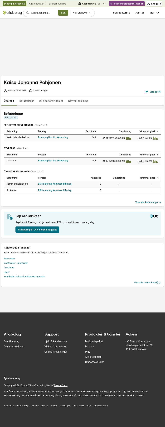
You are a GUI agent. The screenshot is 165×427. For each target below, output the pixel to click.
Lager (7, 272)
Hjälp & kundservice (55, 341)
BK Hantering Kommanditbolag (55, 183)
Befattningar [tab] (26, 100)
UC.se (89, 406)
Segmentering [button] (121, 12)
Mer (155, 12)
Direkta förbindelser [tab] (51, 100)
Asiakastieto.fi (101, 406)
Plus (87, 351)
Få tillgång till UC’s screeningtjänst (37, 229)
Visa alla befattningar (148, 202)
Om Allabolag (11, 341)
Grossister (9, 267)
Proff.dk (44, 406)
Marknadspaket (94, 341)
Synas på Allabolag (14, 3)
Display (89, 346)
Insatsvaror (10, 258)
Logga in (154, 3)
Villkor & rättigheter (55, 346)
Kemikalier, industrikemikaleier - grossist (24, 276)
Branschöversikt (57, 3)
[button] (140, 13)
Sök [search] (63, 12)
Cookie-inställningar (55, 351)
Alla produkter (36, 3)
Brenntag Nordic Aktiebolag (53, 137)
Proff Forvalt (78, 406)
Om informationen (14, 346)
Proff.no (35, 406)
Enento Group (61, 385)
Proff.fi (54, 406)
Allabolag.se (65, 406)
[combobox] (43, 13)
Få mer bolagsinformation (126, 3)
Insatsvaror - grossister (16, 263)
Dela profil (153, 91)
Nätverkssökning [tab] (78, 100)
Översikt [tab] (9, 100)
